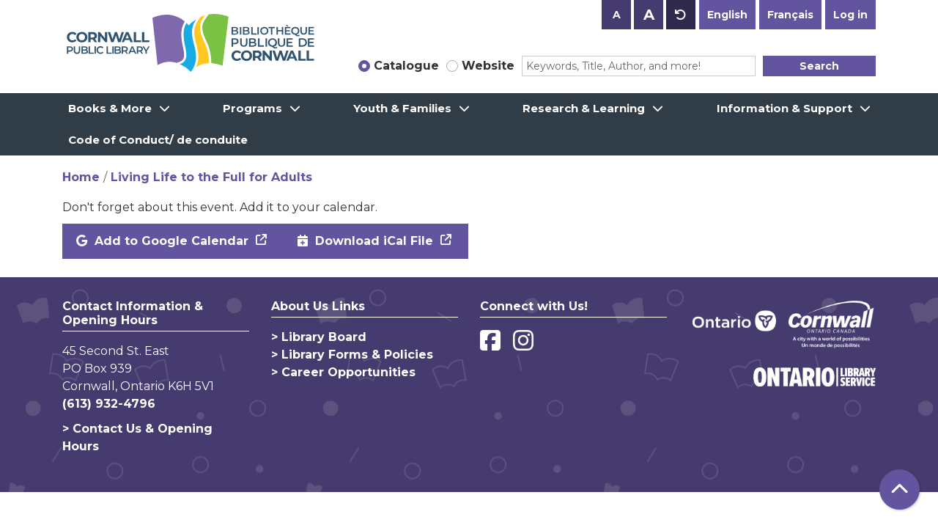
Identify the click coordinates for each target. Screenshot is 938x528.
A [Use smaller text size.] (617, 14)
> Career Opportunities (343, 372)
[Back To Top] (899, 489)
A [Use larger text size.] (648, 14)
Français (790, 14)
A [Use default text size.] (680, 14)
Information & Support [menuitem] (784, 108)
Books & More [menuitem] (110, 108)
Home (81, 177)
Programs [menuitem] (252, 108)
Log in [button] (850, 14)
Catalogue (406, 66)
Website (488, 66)
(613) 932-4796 (108, 404)
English (727, 14)
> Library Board (318, 337)
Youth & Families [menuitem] (402, 108)
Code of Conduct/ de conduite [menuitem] (158, 140)
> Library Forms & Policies (352, 355)
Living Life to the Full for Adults (211, 177)
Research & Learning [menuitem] (583, 108)
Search (819, 66)
